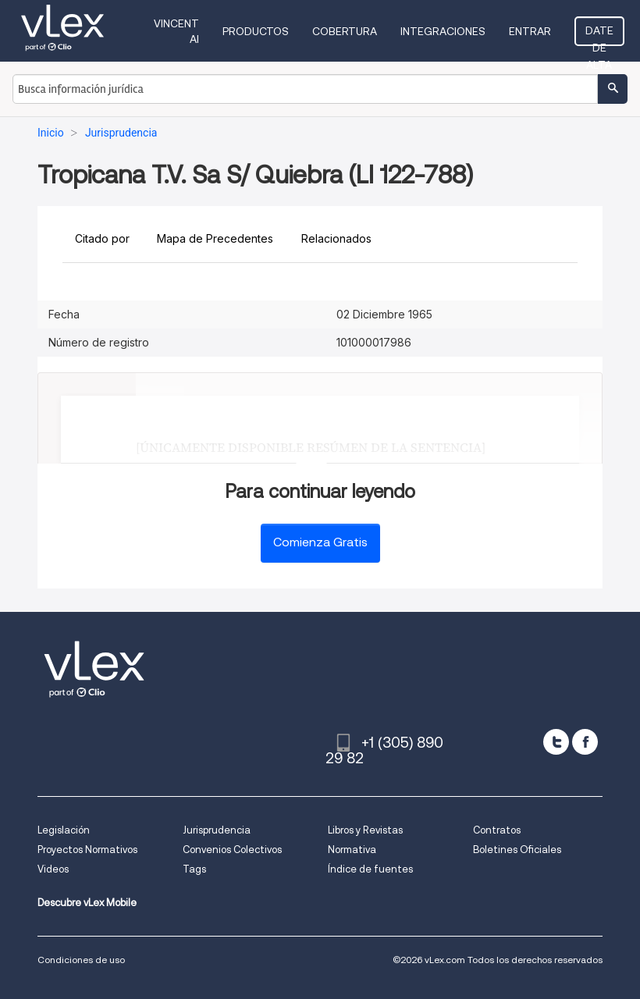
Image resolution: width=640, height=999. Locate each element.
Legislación (63, 830)
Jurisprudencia (217, 830)
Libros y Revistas (365, 830)
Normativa (352, 849)
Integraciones (442, 31)
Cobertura (344, 31)
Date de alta (599, 35)
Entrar (530, 31)
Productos (255, 31)
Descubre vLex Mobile (87, 902)
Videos (53, 869)
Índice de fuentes (370, 869)
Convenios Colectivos (232, 849)
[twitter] (556, 742)
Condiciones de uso (81, 960)
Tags (194, 869)
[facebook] (585, 742)
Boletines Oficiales (517, 849)
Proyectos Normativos (87, 849)
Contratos (497, 830)
